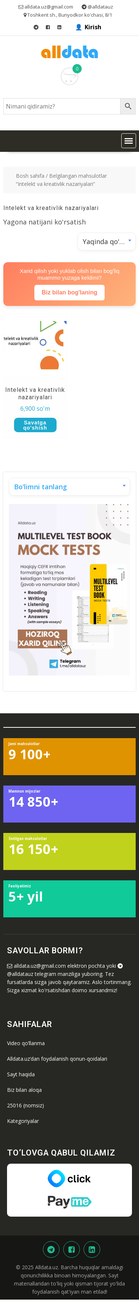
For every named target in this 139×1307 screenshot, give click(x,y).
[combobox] (107, 241)
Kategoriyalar (23, 1120)
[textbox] (69, 487)
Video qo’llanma (26, 1043)
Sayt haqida (21, 1074)
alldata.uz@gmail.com (40, 965)
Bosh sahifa (30, 175)
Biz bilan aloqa (24, 1089)
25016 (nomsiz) (25, 1105)
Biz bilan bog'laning (69, 292)
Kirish (93, 27)
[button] (128, 140)
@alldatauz (20, 973)
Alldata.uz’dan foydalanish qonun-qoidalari (57, 1058)
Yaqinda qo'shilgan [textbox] (109, 241)
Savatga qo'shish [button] (35, 425)
